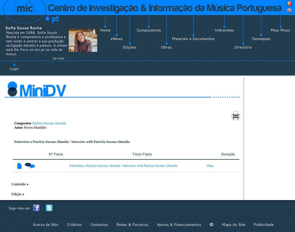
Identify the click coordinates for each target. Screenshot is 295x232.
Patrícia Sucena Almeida (49, 123)
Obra (210, 166)
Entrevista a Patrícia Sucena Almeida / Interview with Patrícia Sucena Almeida (124, 166)
